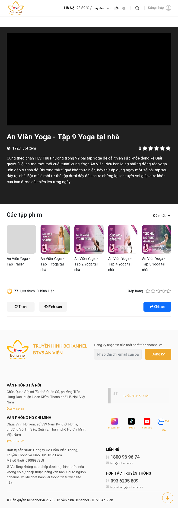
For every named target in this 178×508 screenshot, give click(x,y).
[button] (167, 249)
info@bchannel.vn (122, 463)
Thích (21, 307)
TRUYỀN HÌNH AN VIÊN (136, 395)
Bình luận (53, 307)
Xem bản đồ (16, 408)
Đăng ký (158, 354)
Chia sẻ (157, 307)
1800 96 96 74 (125, 457)
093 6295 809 (124, 481)
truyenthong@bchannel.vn (127, 487)
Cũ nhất (159, 216)
